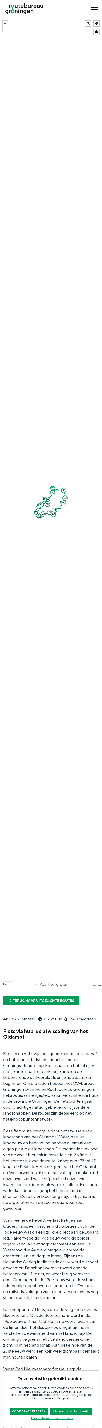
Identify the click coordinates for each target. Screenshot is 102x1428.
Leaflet (96, 985)
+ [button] (5, 23)
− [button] (5, 29)
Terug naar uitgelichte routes (41, 1001)
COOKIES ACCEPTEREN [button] (28, 1411)
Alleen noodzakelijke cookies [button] (71, 1411)
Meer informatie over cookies (52, 1418)
